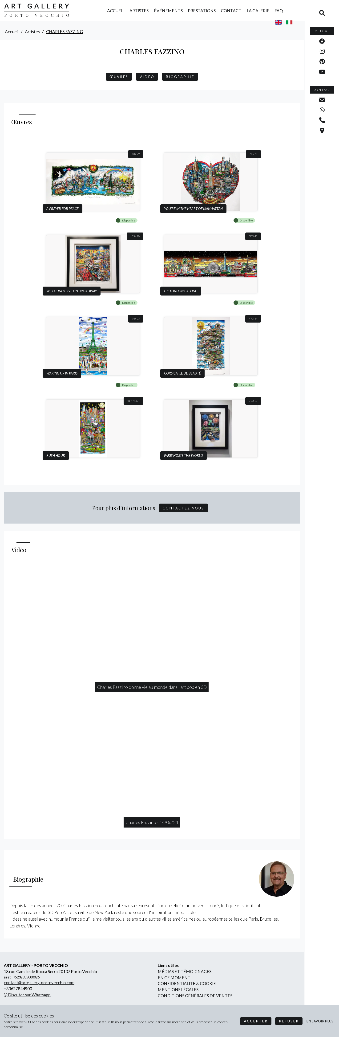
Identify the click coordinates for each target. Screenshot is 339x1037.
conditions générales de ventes (195, 995)
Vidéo (147, 77)
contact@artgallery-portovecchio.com (39, 982)
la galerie (258, 10)
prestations (202, 10)
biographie (180, 77)
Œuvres (118, 77)
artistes (139, 10)
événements (168, 10)
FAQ (278, 10)
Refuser (289, 1021)
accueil (115, 10)
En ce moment (174, 977)
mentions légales (178, 989)
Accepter (256, 1021)
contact (231, 10)
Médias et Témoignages (184, 971)
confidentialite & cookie (187, 983)
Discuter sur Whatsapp (27, 994)
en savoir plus (319, 1021)
